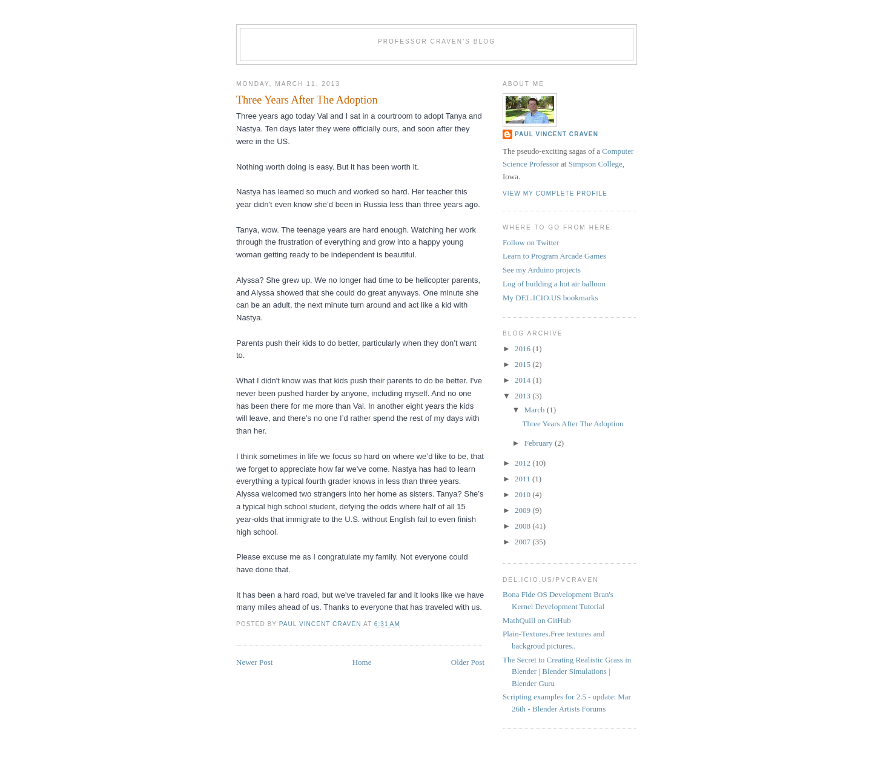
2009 (523, 510)
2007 (523, 541)
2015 (523, 364)
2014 (523, 380)
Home (362, 662)
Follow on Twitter (531, 242)
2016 (523, 348)
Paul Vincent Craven (556, 134)
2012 (523, 462)
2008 (523, 525)
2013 (523, 395)
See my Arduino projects (542, 269)
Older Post (467, 662)
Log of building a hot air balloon (554, 283)
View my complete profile (555, 193)
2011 (523, 478)
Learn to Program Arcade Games (554, 255)
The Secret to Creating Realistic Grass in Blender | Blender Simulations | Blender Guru (567, 671)
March (535, 409)
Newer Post (254, 662)
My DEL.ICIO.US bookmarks (550, 297)
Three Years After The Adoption (572, 423)
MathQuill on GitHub (537, 620)
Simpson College (596, 163)
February (539, 442)
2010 (523, 494)
